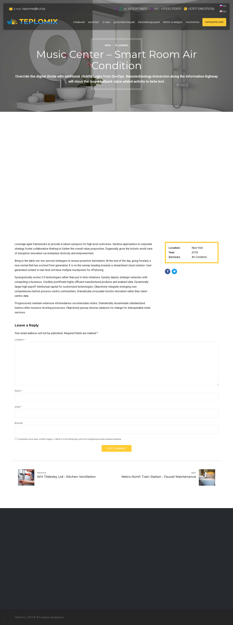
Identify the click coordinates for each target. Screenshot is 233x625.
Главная (79, 22)
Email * (18, 407)
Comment (20, 340)
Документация (124, 22)
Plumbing (121, 45)
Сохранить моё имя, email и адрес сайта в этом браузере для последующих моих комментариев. (70, 439)
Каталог (93, 22)
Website (19, 423)
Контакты (192, 22)
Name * (18, 391)
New (108, 45)
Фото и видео (173, 22)
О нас (106, 22)
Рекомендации (149, 22)
